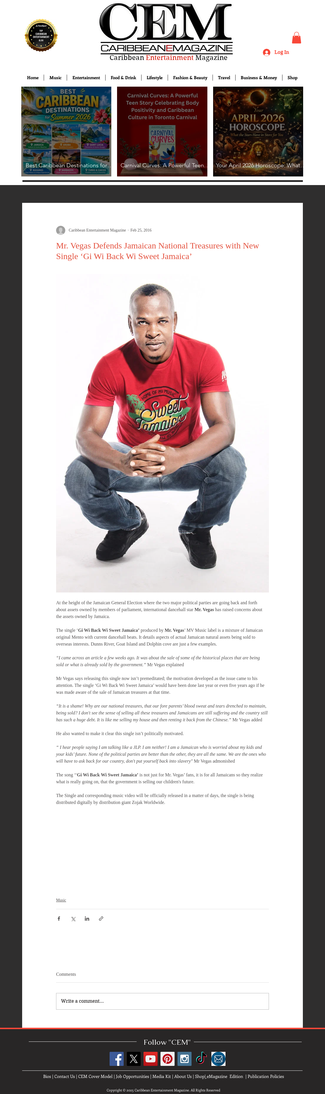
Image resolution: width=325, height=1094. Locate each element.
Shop (199, 1076)
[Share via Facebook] (59, 918)
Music (61, 900)
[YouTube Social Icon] (151, 1059)
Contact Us (64, 1076)
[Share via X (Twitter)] (73, 918)
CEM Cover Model (95, 1076)
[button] (296, 38)
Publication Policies (266, 1076)
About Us (183, 1076)
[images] (218, 1059)
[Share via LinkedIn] (87, 918)
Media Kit (161, 1076)
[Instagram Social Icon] (184, 1059)
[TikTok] (201, 1059)
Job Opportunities (132, 1076)
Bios (47, 1076)
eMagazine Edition (225, 1076)
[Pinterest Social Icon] (167, 1059)
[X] (134, 1059)
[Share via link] (101, 918)
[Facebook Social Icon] (117, 1059)
